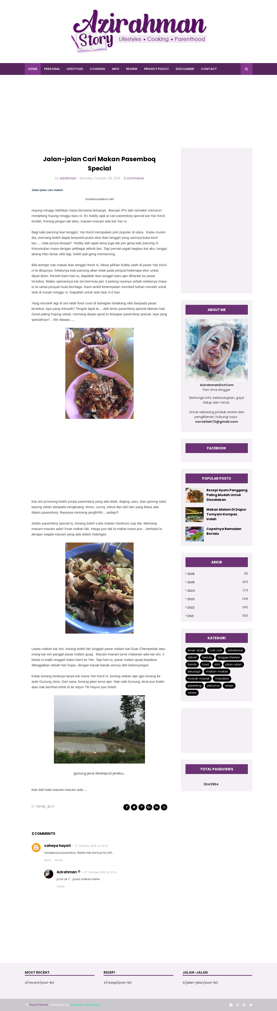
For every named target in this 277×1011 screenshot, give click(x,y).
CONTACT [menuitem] (209, 69)
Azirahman (68, 178)
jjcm (51, 806)
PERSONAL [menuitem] (52, 69)
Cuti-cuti (215, 650)
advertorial (235, 650)
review (192, 693)
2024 (217, 590)
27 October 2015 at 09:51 (91, 846)
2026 (217, 574)
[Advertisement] (138, 116)
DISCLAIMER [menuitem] (185, 69)
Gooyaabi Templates (84, 1005)
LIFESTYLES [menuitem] (75, 69)
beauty (207, 657)
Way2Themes (38, 1005)
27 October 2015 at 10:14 (100, 872)
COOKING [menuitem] (97, 69)
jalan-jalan (234, 664)
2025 (217, 582)
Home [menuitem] (32, 69)
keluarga (194, 671)
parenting (194, 686)
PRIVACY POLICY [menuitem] (156, 69)
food (205, 664)
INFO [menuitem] (115, 69)
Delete (58, 860)
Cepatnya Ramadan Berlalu (223, 531)
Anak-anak (196, 650)
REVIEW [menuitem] (131, 69)
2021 (217, 616)
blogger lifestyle (229, 657)
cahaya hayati (57, 845)
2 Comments (134, 178)
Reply (47, 860)
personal (213, 686)
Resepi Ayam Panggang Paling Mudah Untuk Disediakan (226, 495)
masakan (222, 678)
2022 (217, 607)
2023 (217, 599)
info (217, 664)
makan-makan (217, 671)
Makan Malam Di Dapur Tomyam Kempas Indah (226, 514)
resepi (229, 686)
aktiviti (192, 657)
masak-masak (198, 678)
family (41, 806)
